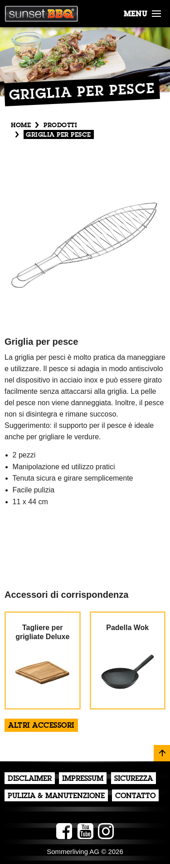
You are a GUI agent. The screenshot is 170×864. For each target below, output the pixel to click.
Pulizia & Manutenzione (56, 796)
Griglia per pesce (58, 135)
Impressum (82, 779)
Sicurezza (133, 779)
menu (135, 14)
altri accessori (41, 726)
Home (21, 125)
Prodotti (60, 125)
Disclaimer (30, 779)
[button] (156, 12)
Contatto (135, 796)
